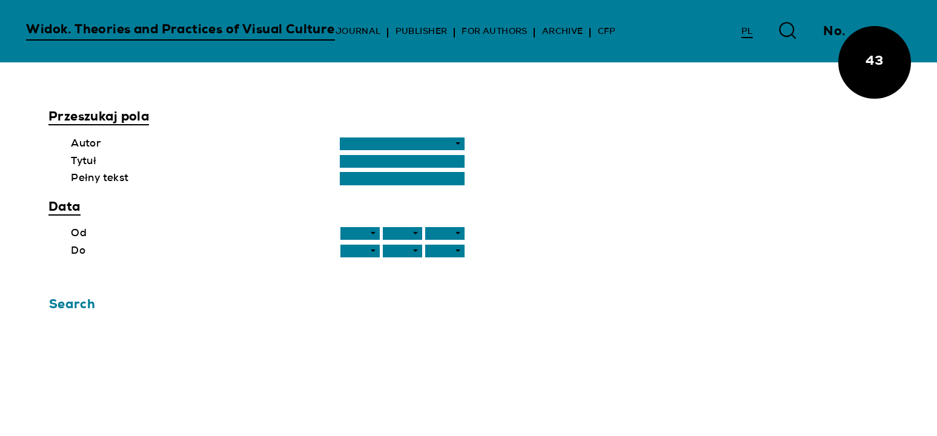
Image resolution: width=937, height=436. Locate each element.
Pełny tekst (100, 179)
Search (72, 305)
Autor (86, 144)
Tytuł (83, 162)
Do (78, 251)
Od (79, 234)
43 (874, 62)
